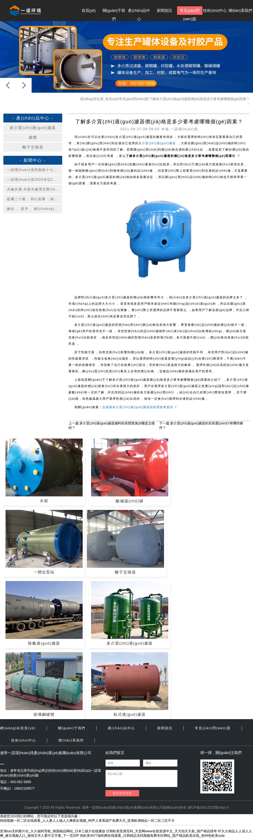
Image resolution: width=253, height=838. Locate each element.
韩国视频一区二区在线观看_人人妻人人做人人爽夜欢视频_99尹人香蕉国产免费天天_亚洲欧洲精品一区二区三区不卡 (87, 820)
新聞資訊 (164, 10)
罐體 (33, 137)
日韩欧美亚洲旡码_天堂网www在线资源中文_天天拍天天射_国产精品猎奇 (161, 831)
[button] (24, 85)
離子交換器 (32, 147)
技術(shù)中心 (215, 10)
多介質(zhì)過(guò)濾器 (33, 128)
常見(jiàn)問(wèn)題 (190, 11)
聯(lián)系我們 (240, 10)
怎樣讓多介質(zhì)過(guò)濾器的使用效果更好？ (140, 407)
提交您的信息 (122, 793)
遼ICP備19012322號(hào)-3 (208, 807)
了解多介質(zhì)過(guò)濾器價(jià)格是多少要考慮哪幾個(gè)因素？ (199, 99)
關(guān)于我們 (114, 11)
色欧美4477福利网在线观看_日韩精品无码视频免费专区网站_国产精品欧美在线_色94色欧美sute (152, 835)
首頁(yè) (89, 10)
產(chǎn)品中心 (139, 11)
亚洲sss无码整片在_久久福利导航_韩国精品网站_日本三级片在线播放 (52, 831)
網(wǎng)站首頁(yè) (18, 728)
